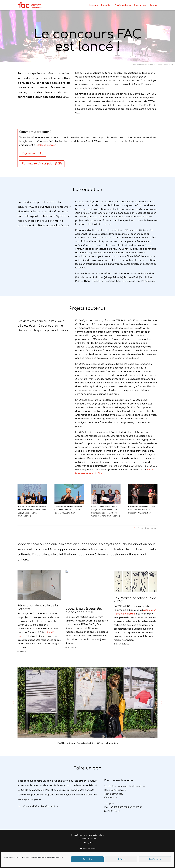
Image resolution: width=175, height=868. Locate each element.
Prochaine (150, 528)
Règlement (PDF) (32, 153)
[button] (13, 702)
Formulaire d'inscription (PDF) (42, 163)
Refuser (121, 859)
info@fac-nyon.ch (46, 145)
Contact (153, 5)
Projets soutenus (123, 5)
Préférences (155, 859)
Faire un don (140, 5)
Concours (93, 5)
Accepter (87, 859)
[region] (87, 706)
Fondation (106, 5)
